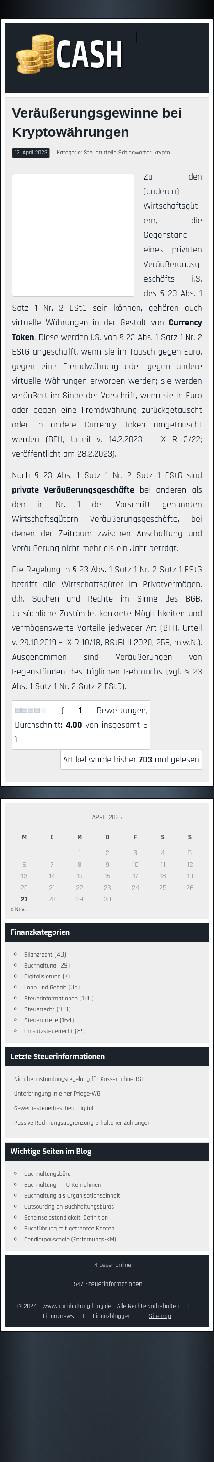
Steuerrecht (39, 1009)
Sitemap (160, 1316)
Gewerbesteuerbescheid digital (53, 1108)
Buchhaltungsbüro (47, 1174)
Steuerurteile (100, 153)
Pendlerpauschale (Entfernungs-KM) (70, 1239)
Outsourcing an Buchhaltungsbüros (69, 1207)
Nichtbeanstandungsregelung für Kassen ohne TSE (79, 1079)
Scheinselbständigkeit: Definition (66, 1218)
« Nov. (18, 909)
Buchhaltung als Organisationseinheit (72, 1196)
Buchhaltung (40, 966)
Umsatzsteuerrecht (48, 1031)
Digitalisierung (42, 977)
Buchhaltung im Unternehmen (63, 1185)
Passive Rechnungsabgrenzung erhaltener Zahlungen (82, 1123)
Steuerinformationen (51, 998)
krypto (162, 153)
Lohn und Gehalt (45, 987)
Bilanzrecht (38, 955)
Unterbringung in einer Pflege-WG (57, 1094)
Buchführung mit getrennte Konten (69, 1229)
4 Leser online (112, 1265)
